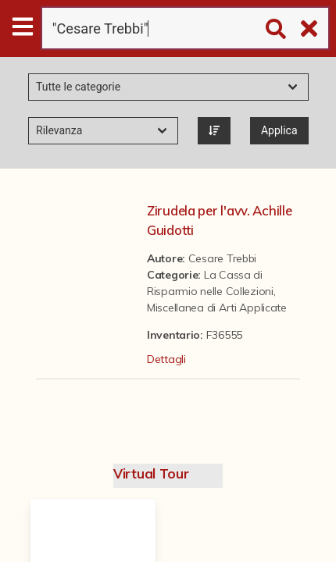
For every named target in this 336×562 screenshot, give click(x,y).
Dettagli (166, 359)
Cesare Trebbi (222, 258)
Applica (279, 130)
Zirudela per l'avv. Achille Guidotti (219, 220)
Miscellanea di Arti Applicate (217, 308)
